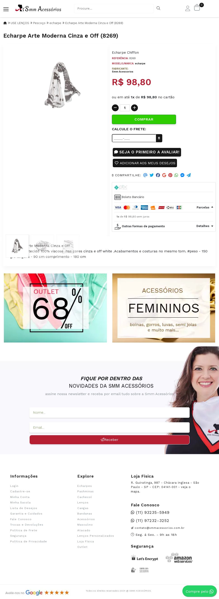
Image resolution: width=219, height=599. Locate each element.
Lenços (83, 503)
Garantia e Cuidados (26, 514)
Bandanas (84, 514)
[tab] (163, 187)
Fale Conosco (21, 519)
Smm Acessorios (122, 71)
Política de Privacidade (28, 541)
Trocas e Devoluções (26, 525)
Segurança (18, 536)
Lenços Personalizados (95, 536)
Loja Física (85, 541)
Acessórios (86, 519)
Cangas (83, 508)
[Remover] (115, 107)
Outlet (82, 547)
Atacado (83, 530)
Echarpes (84, 486)
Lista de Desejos (23, 508)
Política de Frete (23, 530)
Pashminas (85, 491)
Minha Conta (20, 497)
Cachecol (84, 497)
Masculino (85, 525)
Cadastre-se (20, 491)
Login (14, 486)
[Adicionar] (134, 107)
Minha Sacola (20, 503)
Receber (109, 440)
